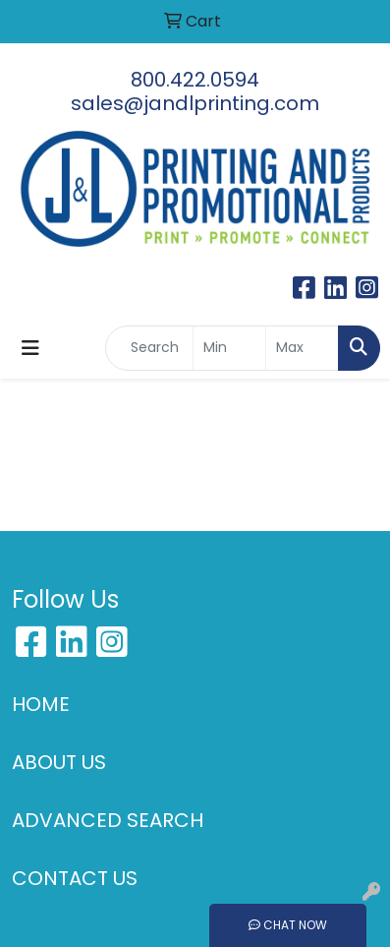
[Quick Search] (149, 348)
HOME (41, 704)
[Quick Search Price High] (302, 348)
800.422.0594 (195, 79)
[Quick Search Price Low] (229, 348)
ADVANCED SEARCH (107, 820)
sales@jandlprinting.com (195, 103)
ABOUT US (59, 762)
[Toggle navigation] (30, 348)
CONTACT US (75, 878)
